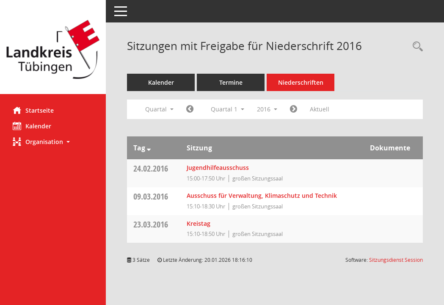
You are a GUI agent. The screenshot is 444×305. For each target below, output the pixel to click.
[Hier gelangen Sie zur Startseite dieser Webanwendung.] (53, 50)
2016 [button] (267, 109)
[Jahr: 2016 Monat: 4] (293, 109)
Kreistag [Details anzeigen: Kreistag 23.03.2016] (198, 223)
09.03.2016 (150, 196)
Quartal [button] (159, 109)
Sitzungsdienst (396, 259)
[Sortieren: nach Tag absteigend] (149, 147)
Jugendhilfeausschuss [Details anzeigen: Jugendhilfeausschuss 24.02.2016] (218, 168)
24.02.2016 (150, 168)
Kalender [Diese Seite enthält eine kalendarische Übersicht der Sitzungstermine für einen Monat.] (32, 126)
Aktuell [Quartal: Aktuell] (319, 109)
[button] (53, 142)
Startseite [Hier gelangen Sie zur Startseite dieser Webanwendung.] (33, 110)
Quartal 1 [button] (227, 109)
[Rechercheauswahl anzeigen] (415, 47)
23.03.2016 (150, 224)
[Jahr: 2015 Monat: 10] (190, 109)
